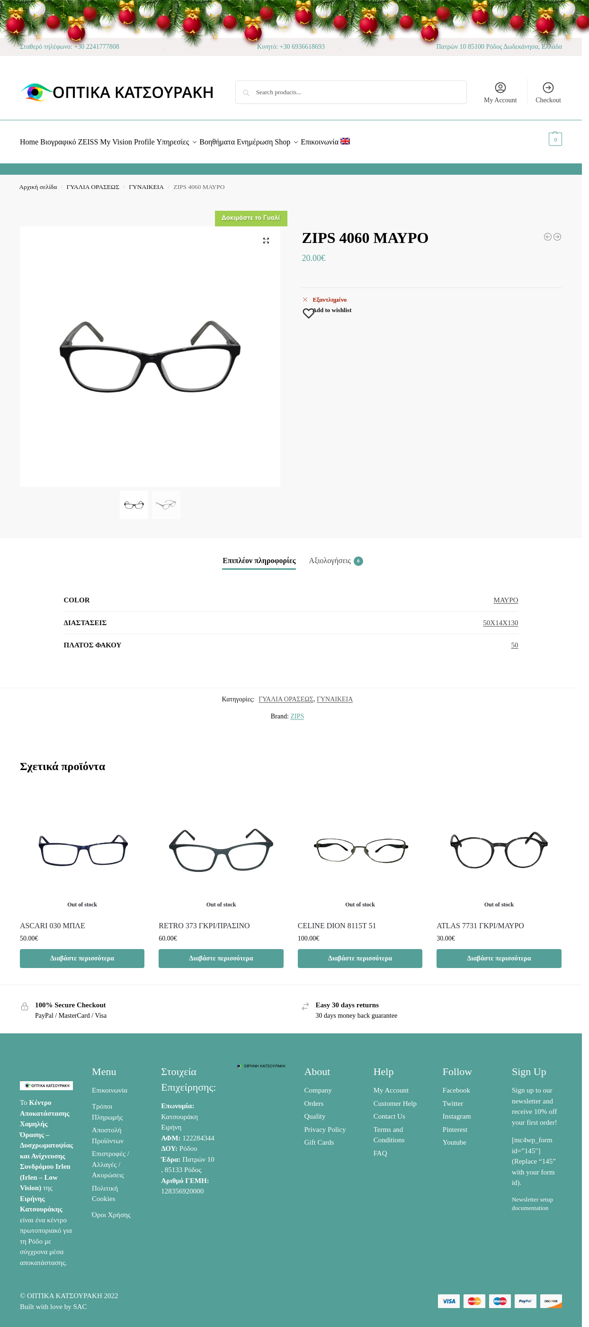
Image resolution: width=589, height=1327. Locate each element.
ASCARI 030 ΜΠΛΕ (52, 920)
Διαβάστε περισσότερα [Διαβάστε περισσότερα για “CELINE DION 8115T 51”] (360, 953)
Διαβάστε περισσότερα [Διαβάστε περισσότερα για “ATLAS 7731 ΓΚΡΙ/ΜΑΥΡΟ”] (499, 953)
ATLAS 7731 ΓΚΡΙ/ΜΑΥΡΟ (480, 920)
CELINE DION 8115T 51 (337, 920)
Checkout (548, 92)
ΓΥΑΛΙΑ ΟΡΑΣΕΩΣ (92, 181)
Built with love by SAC (53, 1301)
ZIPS (297, 711)
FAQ (380, 1148)
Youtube (454, 1137)
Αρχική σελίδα (38, 181)
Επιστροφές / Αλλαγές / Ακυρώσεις (110, 1159)
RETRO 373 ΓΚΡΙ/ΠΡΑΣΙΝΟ (204, 920)
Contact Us (389, 1111)
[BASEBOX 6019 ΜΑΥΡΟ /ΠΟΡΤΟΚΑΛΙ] (548, 231)
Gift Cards (319, 1137)
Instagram (457, 1111)
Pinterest (455, 1124)
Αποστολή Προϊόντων (108, 1130)
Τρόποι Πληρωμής (107, 1106)
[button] (544, 139)
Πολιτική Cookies (105, 1188)
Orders (313, 1098)
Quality (314, 1111)
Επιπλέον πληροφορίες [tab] (259, 555)
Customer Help (395, 1098)
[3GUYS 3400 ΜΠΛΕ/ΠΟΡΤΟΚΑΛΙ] (557, 231)
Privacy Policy (325, 1124)
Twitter (453, 1098)
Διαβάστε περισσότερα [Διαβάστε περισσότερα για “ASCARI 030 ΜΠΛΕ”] (82, 953)
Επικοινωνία (109, 1085)
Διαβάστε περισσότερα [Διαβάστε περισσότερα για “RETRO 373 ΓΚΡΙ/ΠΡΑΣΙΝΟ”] (221, 953)
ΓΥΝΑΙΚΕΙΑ (146, 181)
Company (317, 1085)
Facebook (456, 1085)
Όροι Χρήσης (111, 1209)
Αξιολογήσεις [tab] (336, 556)
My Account (500, 92)
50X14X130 (500, 617)
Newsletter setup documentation (532, 1198)
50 (514, 640)
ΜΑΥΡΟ (506, 595)
